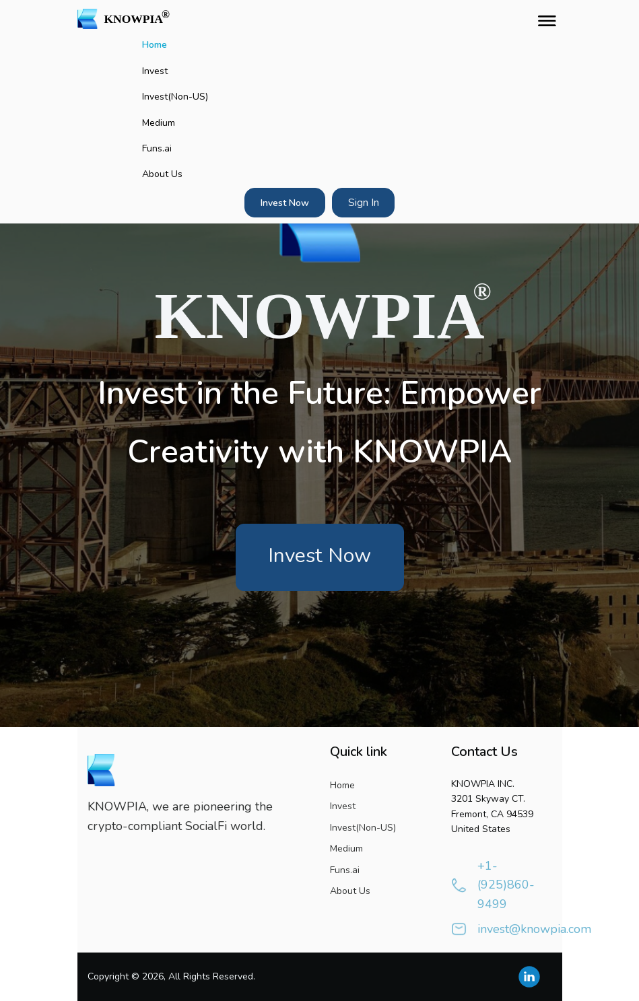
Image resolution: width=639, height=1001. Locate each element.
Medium (158, 122)
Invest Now (285, 203)
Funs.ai (157, 148)
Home (154, 44)
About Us (162, 174)
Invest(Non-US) (175, 96)
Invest (155, 71)
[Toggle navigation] (544, 19)
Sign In (363, 202)
